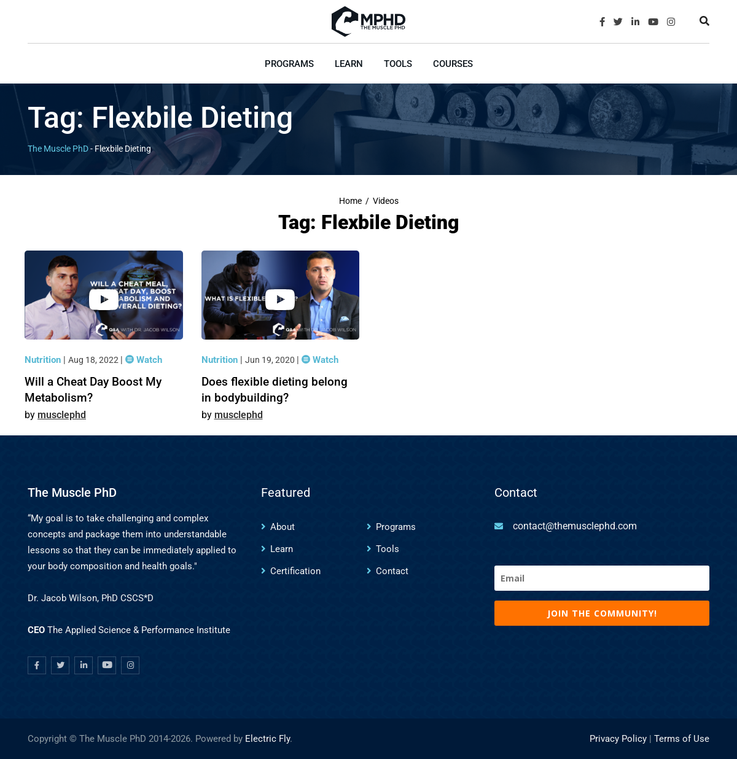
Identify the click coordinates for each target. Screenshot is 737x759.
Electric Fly (267, 738)
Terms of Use (681, 738)
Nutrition (44, 359)
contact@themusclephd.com (575, 526)
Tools (398, 63)
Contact (392, 571)
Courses (453, 63)
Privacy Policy (618, 738)
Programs (289, 63)
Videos (386, 201)
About (282, 526)
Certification (295, 571)
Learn (349, 63)
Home (350, 201)
